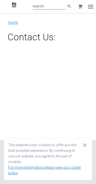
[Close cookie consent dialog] (85, 145)
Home (13, 22)
